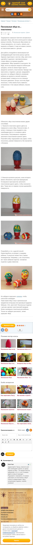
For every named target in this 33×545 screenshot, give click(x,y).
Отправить (10, 454)
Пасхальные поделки (19, 32)
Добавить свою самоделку (7, 510)
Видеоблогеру (4, 514)
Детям (28, 32)
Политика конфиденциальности (9, 519)
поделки (19, 296)
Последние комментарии (7, 512)
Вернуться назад (8, 325)
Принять (16, 540)
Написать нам (4, 516)
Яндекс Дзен (4, 508)
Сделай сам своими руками (17, 3)
